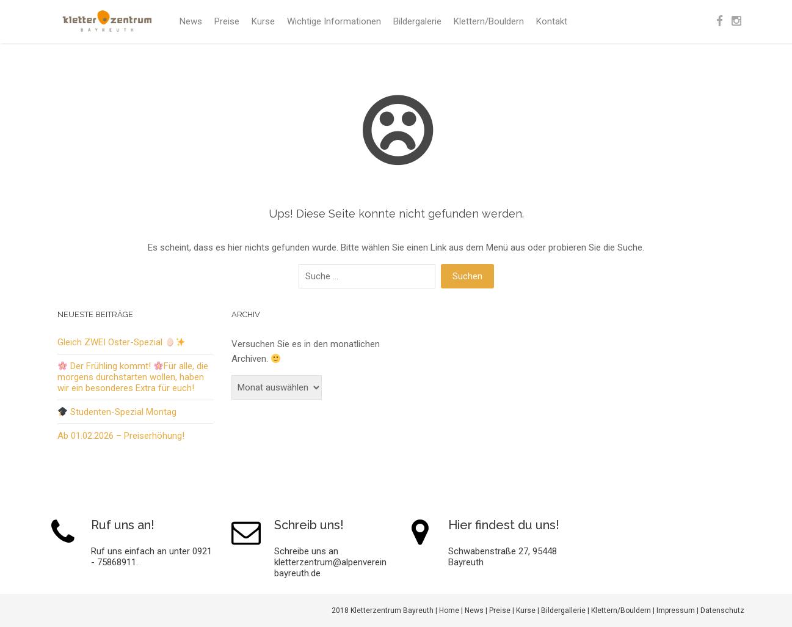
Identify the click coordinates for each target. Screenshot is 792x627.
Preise (226, 21)
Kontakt (551, 21)
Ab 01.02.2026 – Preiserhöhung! (120, 435)
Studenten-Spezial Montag (117, 411)
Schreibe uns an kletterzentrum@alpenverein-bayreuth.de (332, 562)
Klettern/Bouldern (489, 21)
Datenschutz (722, 610)
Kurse (263, 21)
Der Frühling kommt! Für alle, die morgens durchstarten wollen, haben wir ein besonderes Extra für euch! (132, 377)
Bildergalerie (417, 21)
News (191, 21)
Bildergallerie (563, 610)
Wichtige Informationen (334, 21)
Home (449, 610)
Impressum (675, 610)
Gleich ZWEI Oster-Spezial (121, 342)
